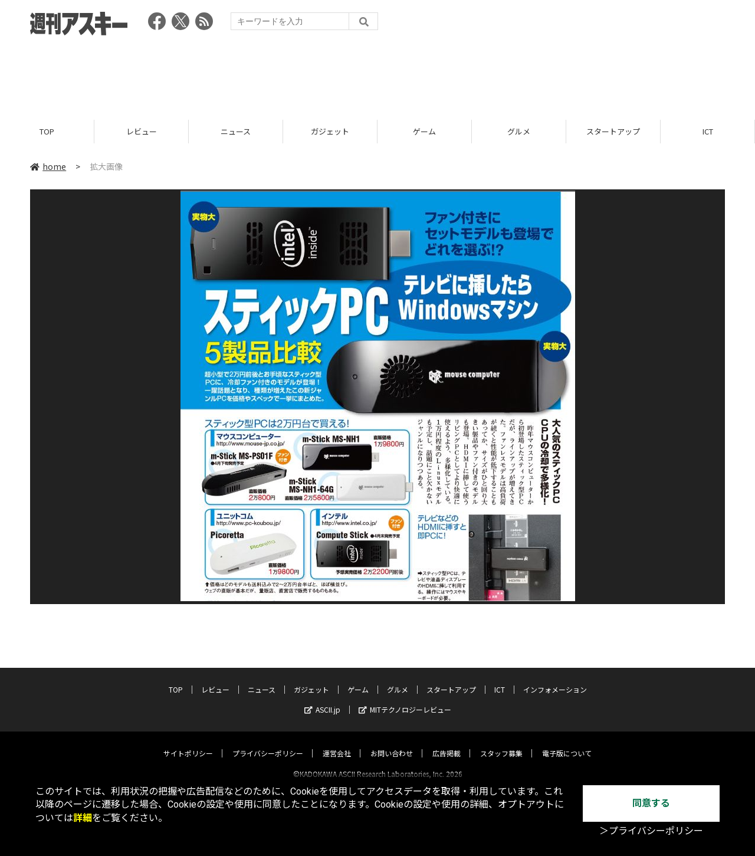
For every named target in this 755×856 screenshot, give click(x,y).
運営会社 (337, 742)
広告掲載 (446, 742)
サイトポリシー (188, 742)
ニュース (236, 131)
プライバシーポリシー (267, 742)
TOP (47, 131)
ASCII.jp (322, 699)
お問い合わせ (391, 742)
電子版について (567, 742)
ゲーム (424, 131)
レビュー (141, 131)
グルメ (518, 131)
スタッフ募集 (501, 742)
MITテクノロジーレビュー (405, 699)
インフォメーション (555, 679)
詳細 (82, 818)
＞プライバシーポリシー (651, 831)
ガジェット (330, 131)
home (48, 166)
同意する (651, 803)
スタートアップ (613, 131)
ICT (708, 131)
